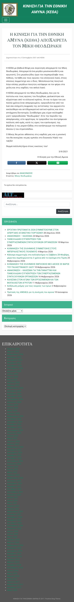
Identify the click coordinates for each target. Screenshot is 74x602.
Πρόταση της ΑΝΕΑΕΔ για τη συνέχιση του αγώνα (30, 292)
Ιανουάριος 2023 (14, 450)
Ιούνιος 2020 (12, 534)
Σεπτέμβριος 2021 (15, 492)
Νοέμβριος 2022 (14, 455)
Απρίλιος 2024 (13, 413)
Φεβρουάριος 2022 (15, 478)
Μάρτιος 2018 (13, 576)
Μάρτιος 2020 (13, 542)
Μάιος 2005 (12, 590)
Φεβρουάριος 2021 (15, 512)
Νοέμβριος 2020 (14, 520)
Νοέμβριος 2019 (14, 554)
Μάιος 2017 (12, 579)
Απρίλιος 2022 (13, 475)
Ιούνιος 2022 (12, 469)
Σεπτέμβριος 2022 (15, 461)
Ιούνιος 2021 (12, 500)
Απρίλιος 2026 (13, 349)
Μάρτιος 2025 (13, 385)
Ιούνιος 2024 (12, 408)
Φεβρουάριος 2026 (15, 354)
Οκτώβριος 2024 (14, 396)
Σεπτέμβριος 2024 (15, 399)
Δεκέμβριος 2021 (14, 483)
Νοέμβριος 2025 (14, 363)
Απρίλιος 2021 (13, 506)
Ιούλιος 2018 (12, 571)
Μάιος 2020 (12, 537)
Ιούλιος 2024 (12, 405)
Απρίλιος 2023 (13, 441)
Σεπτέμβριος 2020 (15, 526)
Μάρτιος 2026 (13, 352)
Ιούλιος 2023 (12, 436)
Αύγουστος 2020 (14, 528)
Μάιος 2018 (12, 573)
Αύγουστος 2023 (14, 433)
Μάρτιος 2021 (13, 509)
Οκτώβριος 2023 (14, 427)
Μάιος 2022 (12, 472)
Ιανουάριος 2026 (14, 357)
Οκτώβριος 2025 (14, 366)
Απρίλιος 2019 (13, 559)
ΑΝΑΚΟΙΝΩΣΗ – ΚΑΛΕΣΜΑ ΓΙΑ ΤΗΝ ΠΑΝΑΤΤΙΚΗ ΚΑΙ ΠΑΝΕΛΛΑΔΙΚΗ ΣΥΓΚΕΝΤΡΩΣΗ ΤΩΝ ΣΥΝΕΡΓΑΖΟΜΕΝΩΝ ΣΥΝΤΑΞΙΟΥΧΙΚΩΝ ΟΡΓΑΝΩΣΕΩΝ (33, 273)
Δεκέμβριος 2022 (14, 453)
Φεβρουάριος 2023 (15, 447)
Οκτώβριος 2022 (14, 458)
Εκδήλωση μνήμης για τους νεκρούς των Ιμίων (29, 286)
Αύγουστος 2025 (14, 371)
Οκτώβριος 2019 (14, 556)
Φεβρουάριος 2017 (15, 585)
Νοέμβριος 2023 (14, 424)
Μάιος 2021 (12, 503)
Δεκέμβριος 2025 (14, 360)
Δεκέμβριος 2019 (14, 551)
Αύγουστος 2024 (14, 402)
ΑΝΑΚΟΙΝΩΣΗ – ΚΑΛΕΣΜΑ (19, 236)
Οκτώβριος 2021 (14, 489)
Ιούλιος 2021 (12, 497)
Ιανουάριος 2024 (14, 419)
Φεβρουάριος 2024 (15, 416)
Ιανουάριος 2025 (14, 391)
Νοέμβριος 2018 (14, 565)
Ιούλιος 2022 (12, 467)
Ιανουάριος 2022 (14, 481)
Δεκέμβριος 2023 (14, 422)
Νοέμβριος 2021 (14, 486)
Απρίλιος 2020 (13, 540)
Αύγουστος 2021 (14, 495)
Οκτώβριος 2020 (14, 523)
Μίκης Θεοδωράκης (23, 176)
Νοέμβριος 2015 (14, 587)
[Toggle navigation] (5, 20)
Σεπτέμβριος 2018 (15, 568)
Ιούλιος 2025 (12, 374)
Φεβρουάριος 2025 (15, 388)
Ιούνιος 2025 (12, 377)
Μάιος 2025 (12, 380)
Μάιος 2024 (12, 410)
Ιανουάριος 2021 (14, 514)
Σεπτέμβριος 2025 (15, 368)
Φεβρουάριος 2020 (15, 545)
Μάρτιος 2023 (13, 444)
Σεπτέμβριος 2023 (15, 430)
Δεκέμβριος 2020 (14, 517)
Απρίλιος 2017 (13, 582)
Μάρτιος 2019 (13, 562)
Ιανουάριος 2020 (14, 548)
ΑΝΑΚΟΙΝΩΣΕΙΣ (26, 173)
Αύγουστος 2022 (14, 464)
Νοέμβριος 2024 (14, 394)
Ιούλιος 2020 (12, 531)
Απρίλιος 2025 (13, 382)
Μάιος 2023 (12, 438)
